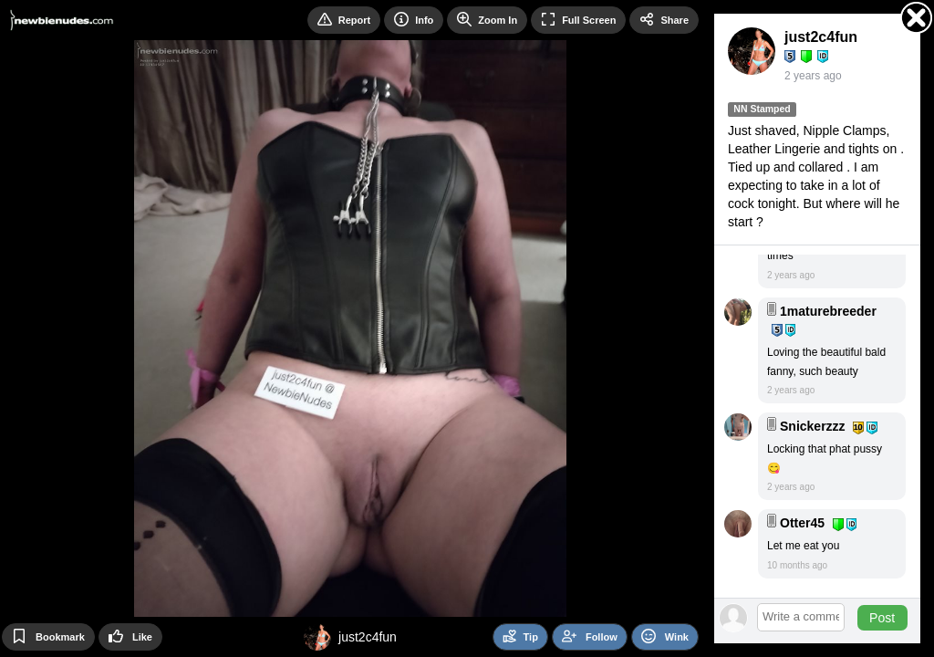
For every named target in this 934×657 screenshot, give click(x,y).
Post (882, 617)
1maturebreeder (828, 311)
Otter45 (802, 523)
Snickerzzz (813, 426)
